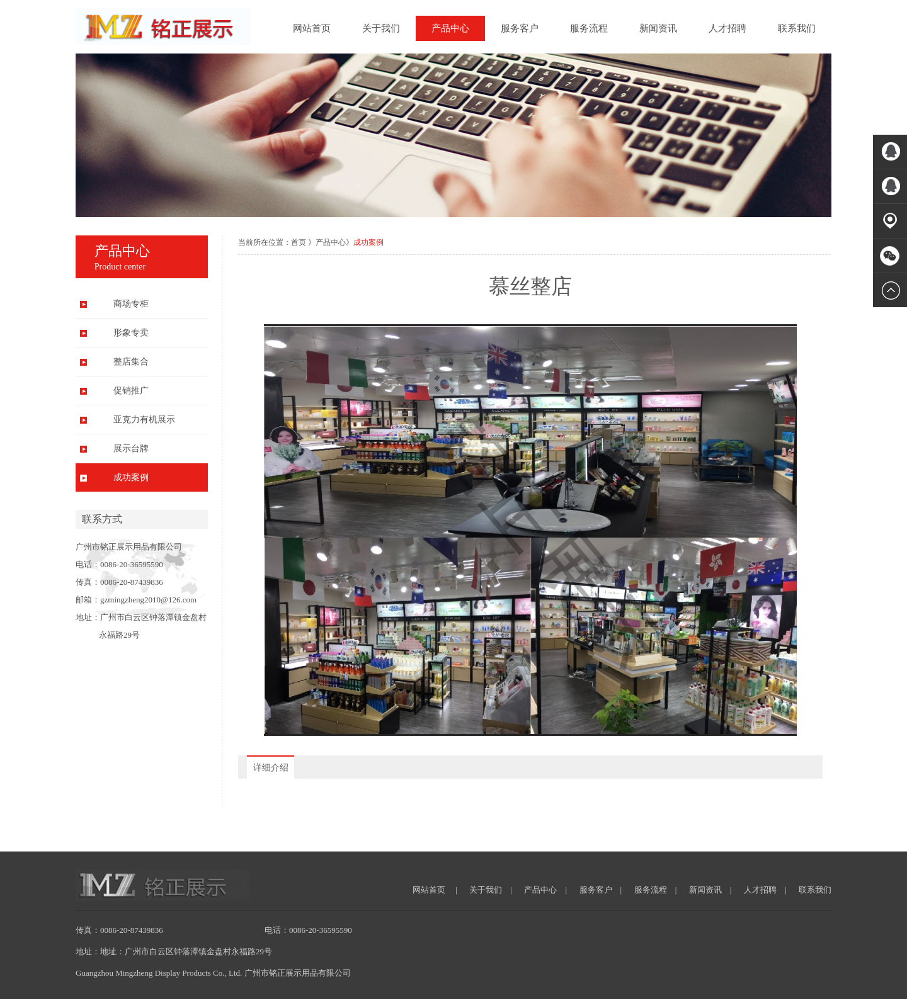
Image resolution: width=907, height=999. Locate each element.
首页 (298, 242)
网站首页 (312, 28)
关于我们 (381, 28)
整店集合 (131, 361)
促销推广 (131, 390)
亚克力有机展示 (144, 419)
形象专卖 (131, 332)
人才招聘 (727, 28)
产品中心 (450, 28)
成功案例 (131, 477)
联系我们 (797, 28)
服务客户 (520, 28)
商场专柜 (131, 303)
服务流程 (589, 28)
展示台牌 (131, 448)
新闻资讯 (658, 28)
